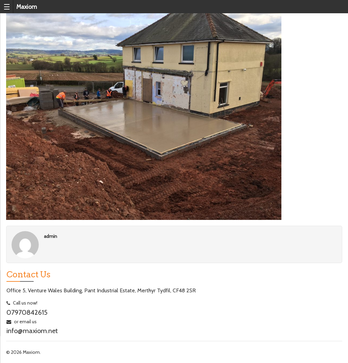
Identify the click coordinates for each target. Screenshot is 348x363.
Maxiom (26, 6)
